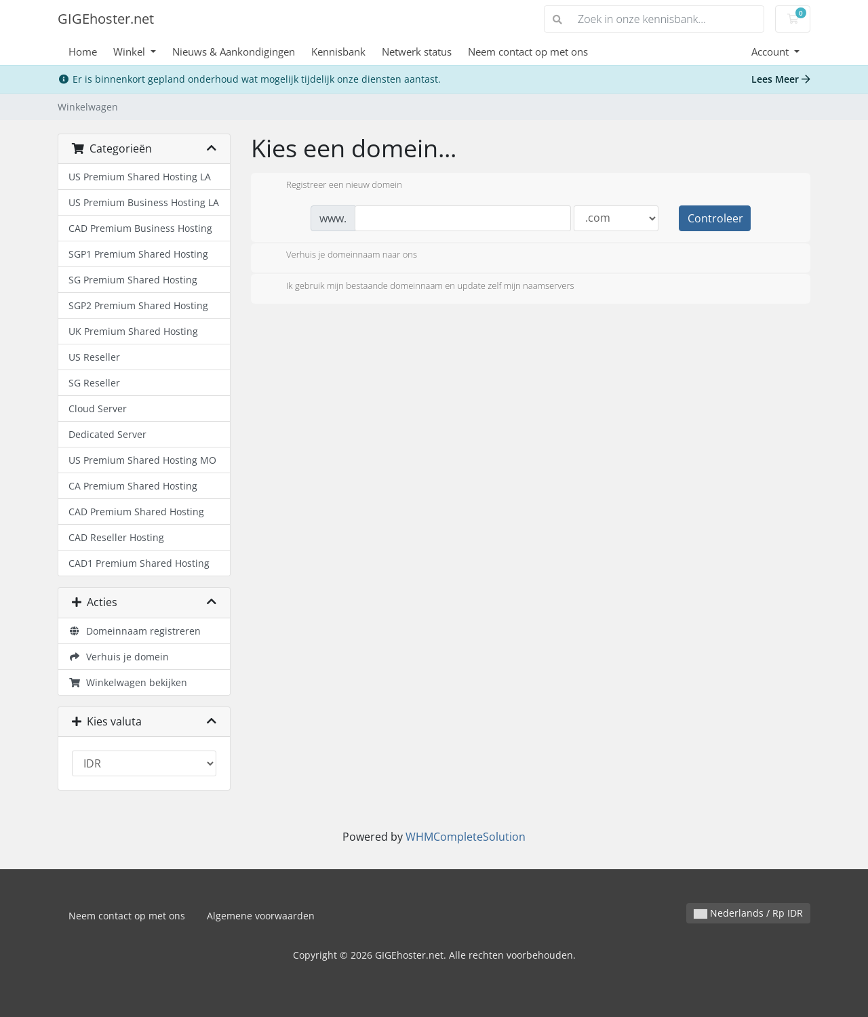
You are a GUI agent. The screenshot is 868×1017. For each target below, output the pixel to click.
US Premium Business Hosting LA (143, 202)
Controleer (715, 218)
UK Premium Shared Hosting (133, 331)
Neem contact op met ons (528, 51)
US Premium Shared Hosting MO (142, 460)
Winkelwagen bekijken (127, 682)
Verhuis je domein (118, 656)
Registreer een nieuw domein (333, 185)
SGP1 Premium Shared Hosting (138, 253)
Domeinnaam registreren (134, 630)
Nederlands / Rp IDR (748, 912)
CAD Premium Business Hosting (140, 228)
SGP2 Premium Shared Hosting (138, 305)
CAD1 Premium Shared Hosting (139, 563)
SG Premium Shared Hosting (132, 279)
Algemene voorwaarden (261, 915)
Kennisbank (338, 51)
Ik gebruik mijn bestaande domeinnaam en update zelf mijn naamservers (419, 286)
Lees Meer (780, 79)
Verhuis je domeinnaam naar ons (340, 255)
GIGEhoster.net (106, 18)
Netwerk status (417, 51)
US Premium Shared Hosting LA (139, 176)
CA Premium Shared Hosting (132, 485)
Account (771, 51)
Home (82, 51)
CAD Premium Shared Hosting (136, 511)
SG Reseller (94, 382)
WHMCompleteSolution (466, 836)
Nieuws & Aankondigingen (233, 51)
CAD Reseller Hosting (116, 537)
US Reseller (94, 357)
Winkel (130, 51)
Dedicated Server (107, 434)
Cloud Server (97, 408)
